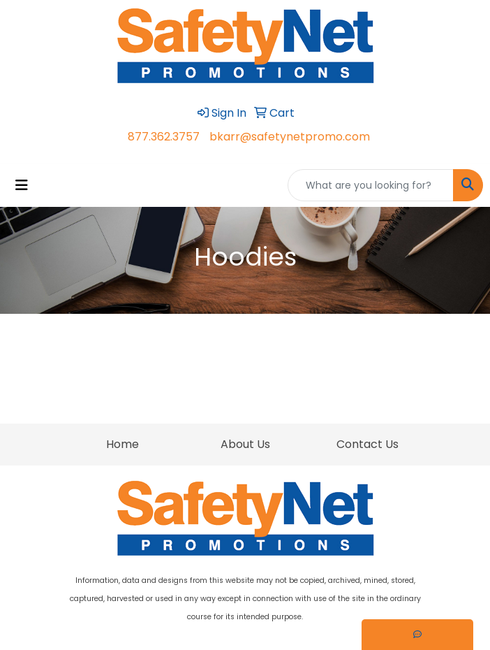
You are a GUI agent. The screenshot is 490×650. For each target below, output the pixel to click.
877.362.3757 (164, 137)
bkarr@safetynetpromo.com (289, 137)
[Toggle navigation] (21, 185)
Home (122, 444)
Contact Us (367, 444)
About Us (245, 444)
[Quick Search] (371, 185)
